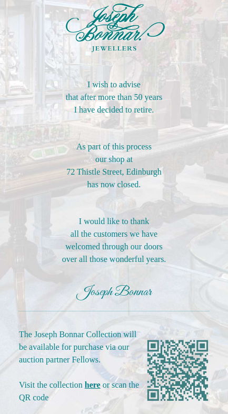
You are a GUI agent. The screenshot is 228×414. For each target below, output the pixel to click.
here (93, 384)
